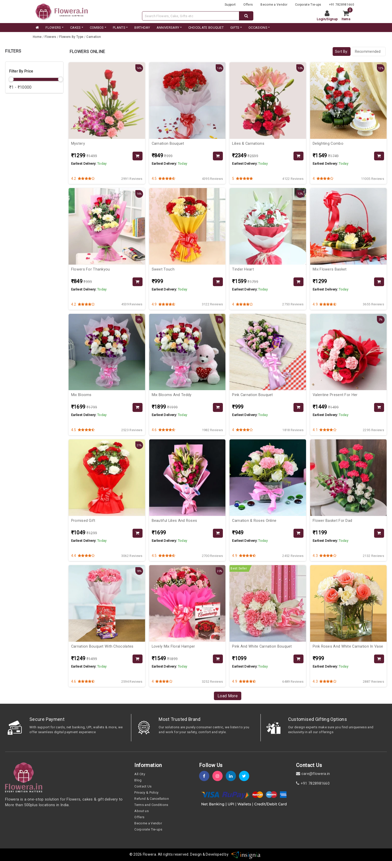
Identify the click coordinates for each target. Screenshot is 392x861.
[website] (62, 11)
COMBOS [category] (97, 27)
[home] (37, 27)
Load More (227, 695)
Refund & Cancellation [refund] (151, 799)
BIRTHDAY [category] (142, 27)
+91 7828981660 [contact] (313, 783)
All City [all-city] (139, 774)
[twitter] (245, 776)
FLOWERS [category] (53, 27)
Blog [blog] (137, 780)
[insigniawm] (246, 854)
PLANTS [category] (119, 27)
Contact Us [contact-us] (142, 786)
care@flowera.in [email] (313, 773)
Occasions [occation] (257, 27)
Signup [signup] (332, 19)
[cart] (348, 16)
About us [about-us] (141, 811)
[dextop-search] (246, 15)
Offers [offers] (248, 4)
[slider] (11, 79)
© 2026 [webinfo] (136, 854)
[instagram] (219, 776)
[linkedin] (232, 776)
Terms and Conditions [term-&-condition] (151, 805)
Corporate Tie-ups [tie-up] (308, 4)
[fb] (205, 776)
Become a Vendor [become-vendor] (273, 4)
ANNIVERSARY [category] (168, 27)
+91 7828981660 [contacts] (341, 4)
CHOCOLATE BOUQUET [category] (206, 27)
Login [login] (321, 19)
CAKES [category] (75, 27)
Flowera (149, 854)
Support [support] (230, 4)
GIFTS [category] (234, 27)
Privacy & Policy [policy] (146, 792)
